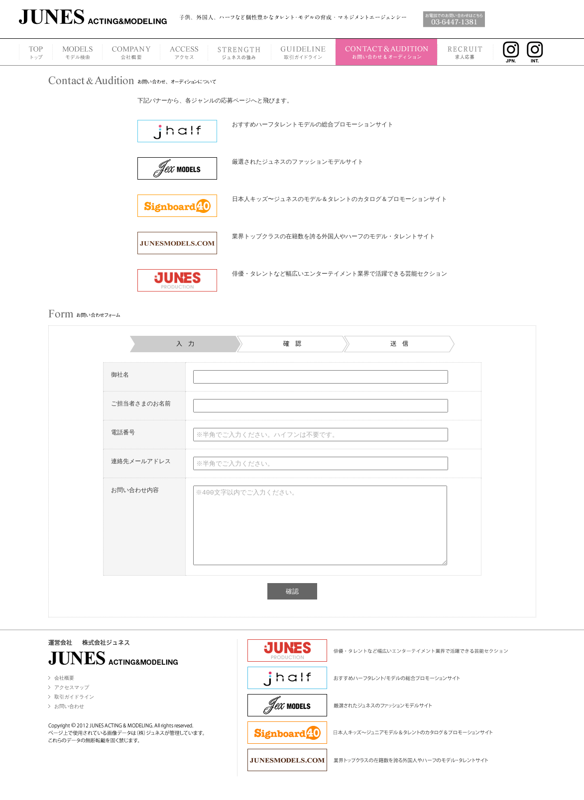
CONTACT (386, 52)
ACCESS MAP (184, 52)
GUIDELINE (303, 52)
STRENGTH (239, 52)
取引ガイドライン (74, 711)
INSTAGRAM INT (538, 52)
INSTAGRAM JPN (508, 52)
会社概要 (64, 693)
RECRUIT (466, 52)
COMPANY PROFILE (131, 52)
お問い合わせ (69, 721)
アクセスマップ (71, 702)
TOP (35, 52)
